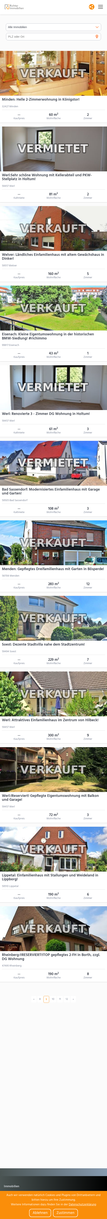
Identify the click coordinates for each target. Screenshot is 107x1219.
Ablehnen (40, 1213)
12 (67, 999)
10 (53, 999)
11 (60, 999)
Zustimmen (65, 1213)
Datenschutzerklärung (82, 1204)
